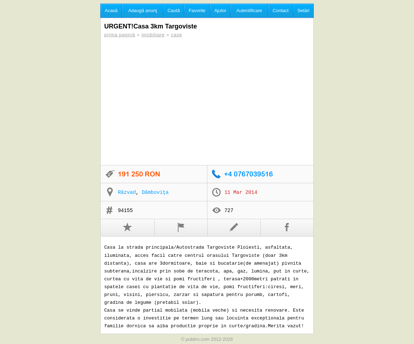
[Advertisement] (207, 101)
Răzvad (127, 192)
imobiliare (153, 34)
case (176, 34)
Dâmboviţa (155, 192)
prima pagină (119, 34)
